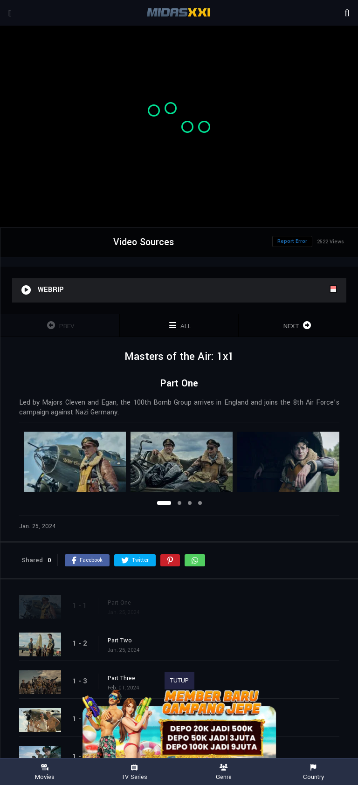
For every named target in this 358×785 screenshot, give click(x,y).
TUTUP (179, 680)
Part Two (120, 640)
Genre (223, 772)
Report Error (292, 241)
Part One (119, 603)
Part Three (121, 678)
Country (313, 772)
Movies (45, 772)
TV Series (134, 772)
